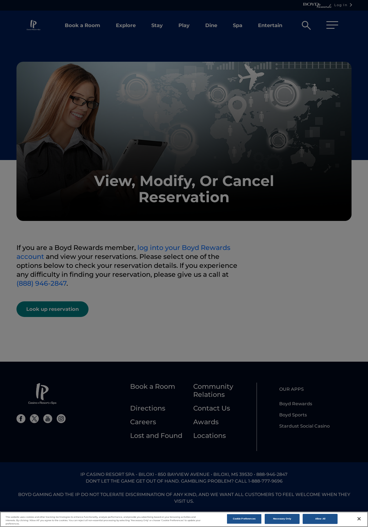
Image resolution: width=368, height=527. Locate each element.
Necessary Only (282, 520)
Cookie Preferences (244, 520)
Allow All (320, 520)
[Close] (359, 520)
